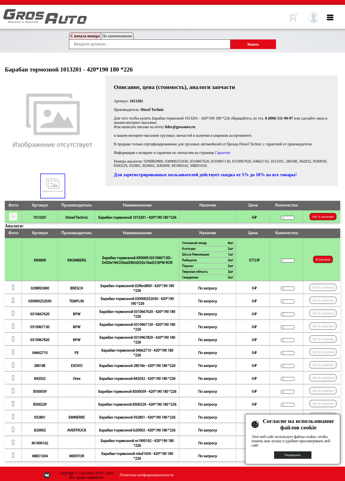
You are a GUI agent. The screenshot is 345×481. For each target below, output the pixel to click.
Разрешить (293, 455)
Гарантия (222, 153)
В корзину (323, 259)
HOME (7, 12)
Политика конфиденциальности (146, 475)
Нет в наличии (323, 217)
